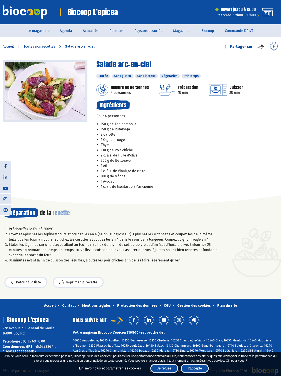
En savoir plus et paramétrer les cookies (110, 368)
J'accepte (194, 368)
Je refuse (164, 368)
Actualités (91, 31)
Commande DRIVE (239, 31)
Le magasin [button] (36, 31)
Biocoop (207, 31)
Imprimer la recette (78, 282)
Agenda (66, 31)
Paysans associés (148, 31)
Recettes (116, 31)
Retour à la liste (26, 282)
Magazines (181, 31)
